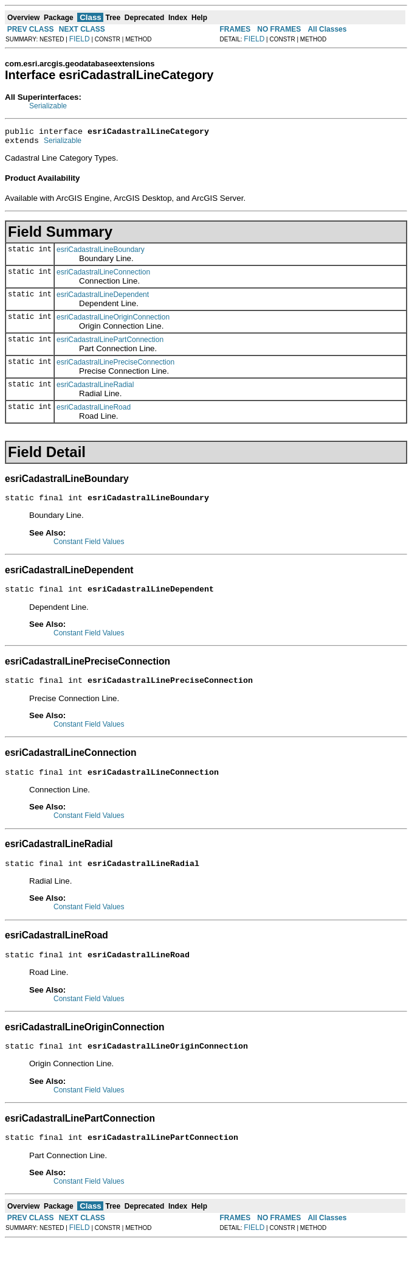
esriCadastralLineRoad (94, 411)
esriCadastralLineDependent (103, 298)
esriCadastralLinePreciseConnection (115, 366)
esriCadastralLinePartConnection (110, 343)
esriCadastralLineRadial (95, 388)
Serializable (48, 106)
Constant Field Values (89, 547)
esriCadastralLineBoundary (101, 253)
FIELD (79, 39)
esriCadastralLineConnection (103, 275)
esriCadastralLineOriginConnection (113, 320)
